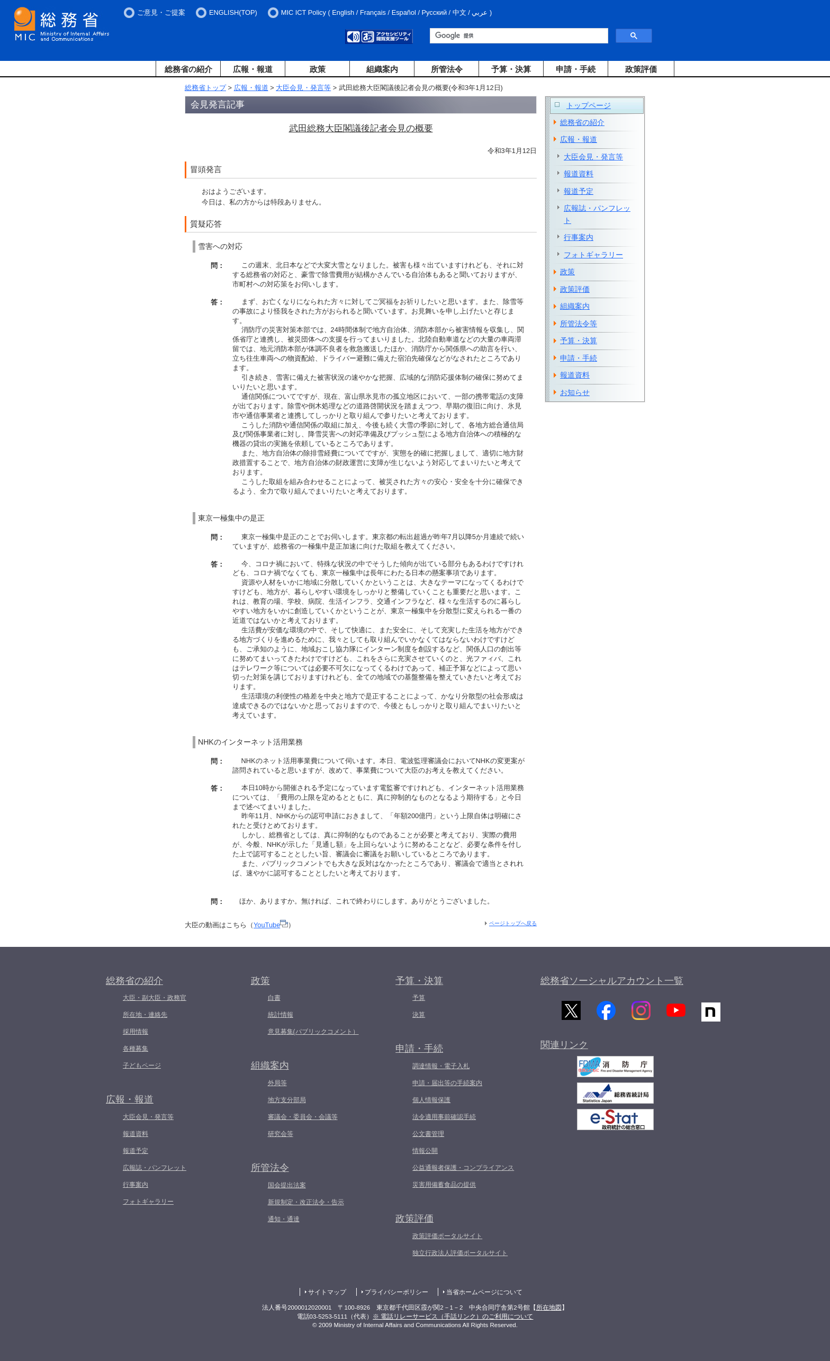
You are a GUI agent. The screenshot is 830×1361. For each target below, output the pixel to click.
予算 (418, 997)
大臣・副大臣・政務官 (154, 997)
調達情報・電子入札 (441, 1066)
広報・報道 (253, 69)
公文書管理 (428, 1134)
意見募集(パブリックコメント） (313, 1031)
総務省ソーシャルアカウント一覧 (611, 980)
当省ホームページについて (484, 1292)
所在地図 (549, 1307)
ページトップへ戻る (513, 923)
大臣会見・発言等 (303, 88)
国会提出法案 (287, 1185)
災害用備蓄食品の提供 (444, 1184)
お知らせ (575, 392)
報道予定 (578, 191)
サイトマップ (327, 1292)
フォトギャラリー (593, 254)
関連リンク (564, 1047)
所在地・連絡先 (145, 1014)
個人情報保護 (431, 1100)
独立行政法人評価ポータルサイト (460, 1253)
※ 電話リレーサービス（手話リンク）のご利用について (453, 1316)
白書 (274, 997)
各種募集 (135, 1048)
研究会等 (280, 1134)
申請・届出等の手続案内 (447, 1083)
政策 (318, 69)
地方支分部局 (287, 1100)
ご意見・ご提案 (161, 12)
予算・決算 (511, 69)
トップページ (588, 105)
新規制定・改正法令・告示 (306, 1202)
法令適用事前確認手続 (444, 1117)
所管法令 (447, 69)
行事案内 (578, 237)
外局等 (277, 1083)
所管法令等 (578, 323)
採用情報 (135, 1031)
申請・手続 (576, 69)
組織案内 (382, 69)
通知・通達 (284, 1219)
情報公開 (425, 1150)
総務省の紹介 (188, 69)
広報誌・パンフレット (597, 214)
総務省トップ (205, 88)
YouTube (271, 925)
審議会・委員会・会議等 (303, 1117)
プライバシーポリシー (396, 1292)
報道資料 (578, 173)
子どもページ (142, 1065)
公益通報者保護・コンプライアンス (463, 1167)
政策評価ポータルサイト (447, 1236)
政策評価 (641, 69)
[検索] (518, 36)
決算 (418, 1014)
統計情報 (280, 1014)
